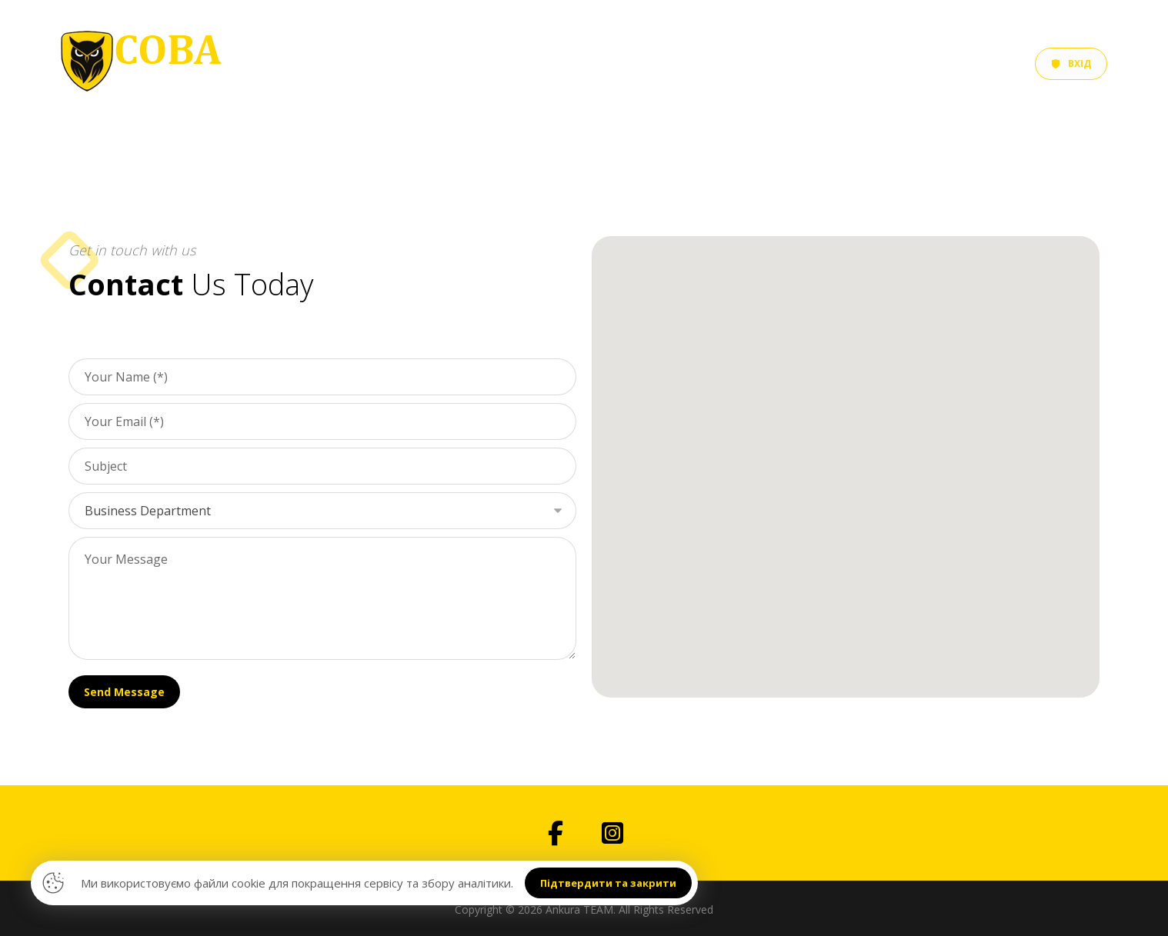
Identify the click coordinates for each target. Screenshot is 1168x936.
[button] (555, 833)
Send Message (124, 692)
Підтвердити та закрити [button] (608, 883)
